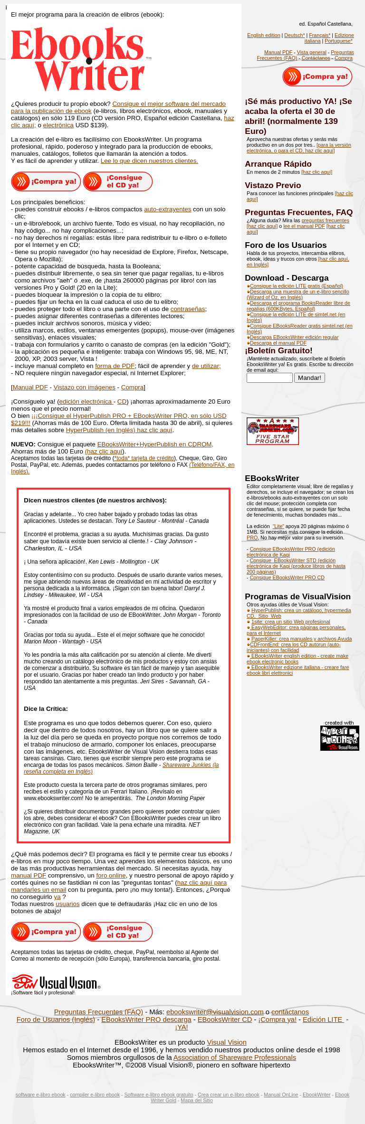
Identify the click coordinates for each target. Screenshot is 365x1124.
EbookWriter (316, 1094)
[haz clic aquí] (316, 172)
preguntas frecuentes (325, 220)
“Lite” (278, 526)
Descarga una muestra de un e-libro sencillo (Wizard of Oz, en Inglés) (298, 294)
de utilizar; (206, 365)
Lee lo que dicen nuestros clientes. (149, 160)
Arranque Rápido (278, 164)
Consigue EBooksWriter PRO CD (287, 577)
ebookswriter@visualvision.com (215, 1012)
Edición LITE (323, 1019)
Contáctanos (316, 58)
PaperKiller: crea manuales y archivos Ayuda (301, 639)
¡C (39, 415)
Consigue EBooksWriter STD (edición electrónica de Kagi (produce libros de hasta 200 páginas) (296, 566)
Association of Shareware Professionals (234, 1057)
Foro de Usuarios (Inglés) (56, 1019)
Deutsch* (294, 35)
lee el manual (299, 226)
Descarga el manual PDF (278, 343)
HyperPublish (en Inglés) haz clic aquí (119, 430)
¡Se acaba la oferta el (298, 106)
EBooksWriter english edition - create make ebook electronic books (297, 658)
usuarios (67, 903)
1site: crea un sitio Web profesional (290, 621)
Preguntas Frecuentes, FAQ (299, 212)
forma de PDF (114, 365)
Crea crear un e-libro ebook (228, 1094)
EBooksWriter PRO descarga (146, 1019)
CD (121, 401)
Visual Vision (226, 1042)
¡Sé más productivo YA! (292, 101)
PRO (252, 537)
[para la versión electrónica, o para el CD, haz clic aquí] (299, 147)
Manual (24, 387)
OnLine (290, 1094)
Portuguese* (339, 41)
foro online (110, 875)
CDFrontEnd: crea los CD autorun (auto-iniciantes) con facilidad (294, 647)
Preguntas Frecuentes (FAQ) (98, 1012)
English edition (263, 35)
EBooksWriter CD (225, 1019)
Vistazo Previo (273, 185)
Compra (132, 387)
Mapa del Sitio (197, 1100)
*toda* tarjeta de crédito (144, 458)
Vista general (312, 52)
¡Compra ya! (277, 1019)
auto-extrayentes (167, 209)
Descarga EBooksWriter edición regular (292, 337)
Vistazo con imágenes (84, 387)
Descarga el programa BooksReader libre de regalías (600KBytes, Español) (298, 306)
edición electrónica (86, 401)
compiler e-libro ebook (95, 1094)
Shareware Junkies (187, 765)
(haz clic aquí (104, 451)
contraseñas (188, 308)
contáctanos (290, 1012)
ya (57, 896)
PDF (41, 387)
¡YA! (181, 1027)
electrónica (58, 125)
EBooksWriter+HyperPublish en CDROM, (155, 444)
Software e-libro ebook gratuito (158, 1094)
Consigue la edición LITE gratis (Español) (295, 286)
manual (22, 875)
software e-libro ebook (41, 1094)
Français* (319, 35)
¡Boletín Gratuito (277, 350)
